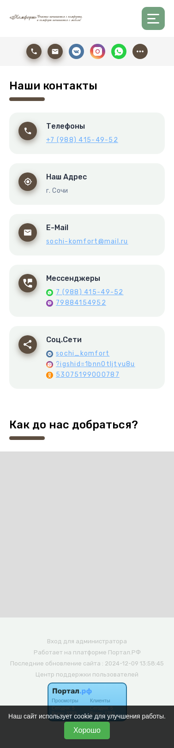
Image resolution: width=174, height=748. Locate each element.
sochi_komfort (83, 353)
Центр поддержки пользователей (87, 674)
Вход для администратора (87, 641)
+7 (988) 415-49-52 (82, 140)
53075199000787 (88, 375)
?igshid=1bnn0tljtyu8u (95, 364)
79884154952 (81, 303)
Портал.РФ (124, 652)
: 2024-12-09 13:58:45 (133, 663)
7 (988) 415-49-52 (90, 292)
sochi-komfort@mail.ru (87, 241)
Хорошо (87, 730)
